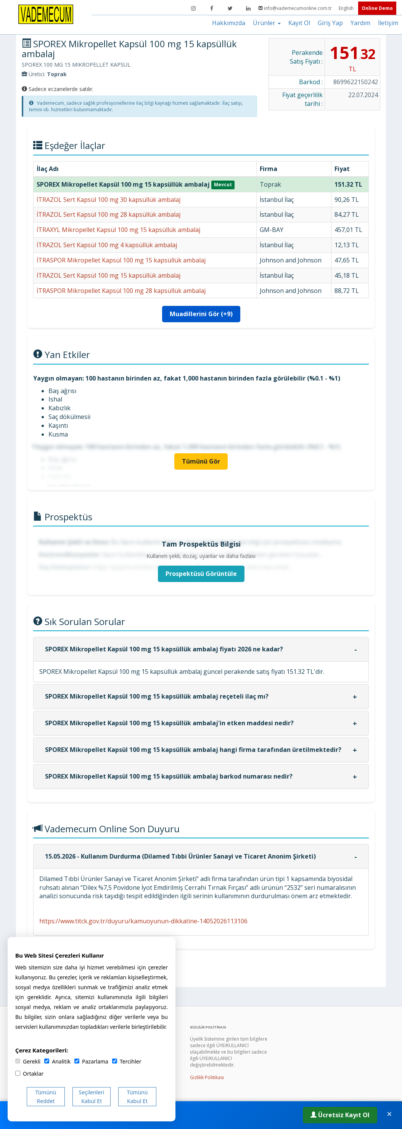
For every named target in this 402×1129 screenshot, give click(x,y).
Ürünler (267, 23)
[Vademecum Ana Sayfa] (46, 14)
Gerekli (27, 1061)
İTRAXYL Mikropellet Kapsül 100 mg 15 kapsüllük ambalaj (118, 229)
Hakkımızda (228, 23)
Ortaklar (29, 1073)
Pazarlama (91, 1061)
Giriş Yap (330, 23)
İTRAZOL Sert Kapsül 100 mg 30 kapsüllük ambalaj (108, 199)
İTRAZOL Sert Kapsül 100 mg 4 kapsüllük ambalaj (107, 245)
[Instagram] (193, 8)
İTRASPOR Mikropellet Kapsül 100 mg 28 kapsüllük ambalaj (121, 290)
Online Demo (377, 8)
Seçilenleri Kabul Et (92, 1097)
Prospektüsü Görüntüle (201, 573)
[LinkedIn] (248, 8)
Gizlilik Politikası (207, 1077)
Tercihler (126, 1061)
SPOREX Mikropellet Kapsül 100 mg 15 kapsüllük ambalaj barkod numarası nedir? (169, 776)
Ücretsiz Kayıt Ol (340, 1115)
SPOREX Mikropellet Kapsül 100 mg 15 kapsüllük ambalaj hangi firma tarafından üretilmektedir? (193, 749)
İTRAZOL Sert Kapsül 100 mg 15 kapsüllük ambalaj (108, 275)
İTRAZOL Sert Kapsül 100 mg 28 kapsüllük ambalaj (108, 214)
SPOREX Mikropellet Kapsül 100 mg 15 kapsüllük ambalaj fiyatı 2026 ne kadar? (164, 649)
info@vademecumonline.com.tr (295, 8)
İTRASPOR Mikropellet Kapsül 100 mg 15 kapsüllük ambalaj (121, 260)
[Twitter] (230, 8)
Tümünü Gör (201, 461)
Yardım (360, 23)
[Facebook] (211, 8)
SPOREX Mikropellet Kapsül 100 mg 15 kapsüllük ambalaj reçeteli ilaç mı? (157, 696)
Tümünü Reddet (45, 1097)
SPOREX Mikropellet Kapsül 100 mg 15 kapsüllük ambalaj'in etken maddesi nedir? (169, 723)
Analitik (57, 1061)
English (347, 8)
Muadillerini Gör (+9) (201, 314)
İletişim (388, 23)
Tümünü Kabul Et (137, 1097)
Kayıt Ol (299, 23)
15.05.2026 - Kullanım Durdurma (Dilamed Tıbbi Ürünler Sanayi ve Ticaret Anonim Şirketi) (180, 856)
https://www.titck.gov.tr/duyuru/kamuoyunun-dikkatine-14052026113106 (143, 921)
